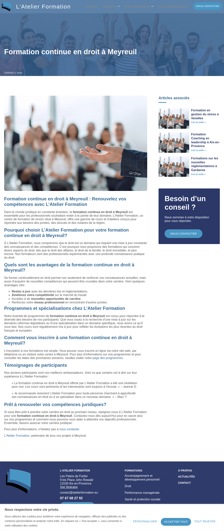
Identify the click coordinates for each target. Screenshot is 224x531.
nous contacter (69, 429)
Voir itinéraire (69, 487)
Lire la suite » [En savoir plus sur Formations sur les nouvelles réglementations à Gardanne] (198, 174)
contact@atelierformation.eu (79, 492)
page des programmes (108, 358)
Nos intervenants (167, 6)
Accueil (92, 6)
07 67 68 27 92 (71, 498)
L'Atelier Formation (43, 6)
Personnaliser (131, 520)
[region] (112, 517)
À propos (109, 6)
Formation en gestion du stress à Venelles (205, 114)
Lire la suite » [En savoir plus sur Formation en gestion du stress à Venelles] (198, 122)
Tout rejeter (166, 520)
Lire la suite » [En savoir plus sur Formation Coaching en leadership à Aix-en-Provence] (198, 150)
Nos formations (135, 6)
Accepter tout (202, 520)
